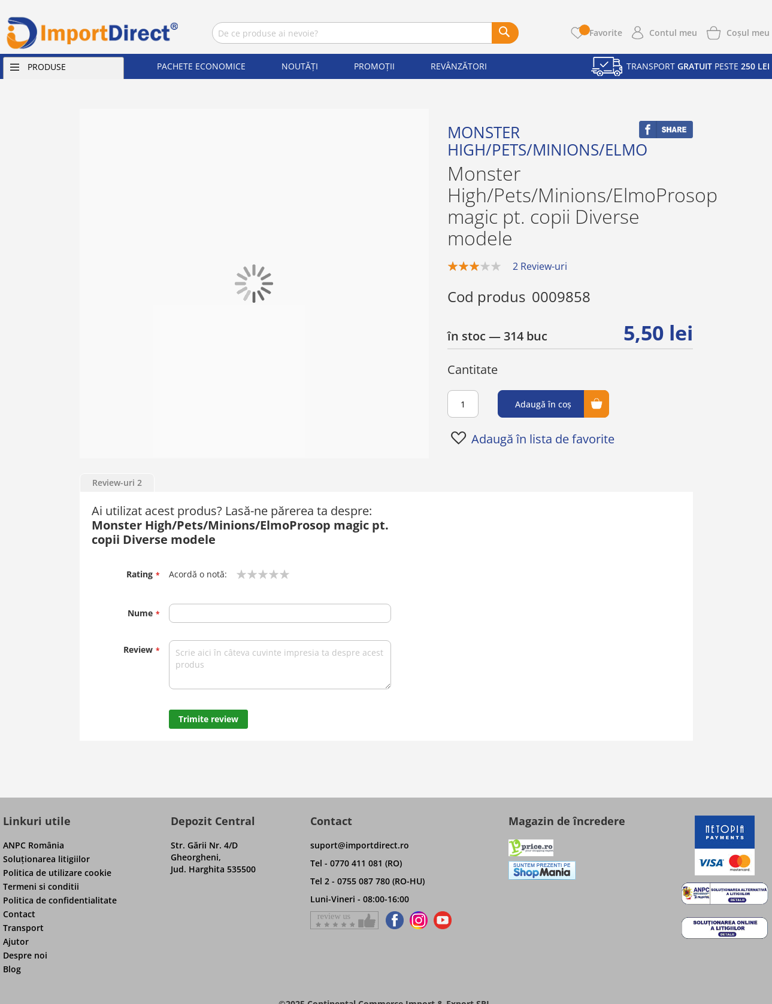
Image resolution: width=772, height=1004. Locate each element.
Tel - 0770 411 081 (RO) (356, 863)
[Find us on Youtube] (443, 920)
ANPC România (33, 845)
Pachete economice (201, 66)
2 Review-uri (540, 266)
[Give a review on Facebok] (344, 920)
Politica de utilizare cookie (57, 872)
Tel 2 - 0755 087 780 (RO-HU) (367, 881)
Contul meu (673, 32)
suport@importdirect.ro (359, 845)
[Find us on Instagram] (419, 920)
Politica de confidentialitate (60, 900)
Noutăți (299, 66)
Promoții (374, 66)
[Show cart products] (748, 32)
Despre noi (25, 955)
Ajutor (16, 941)
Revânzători (459, 66)
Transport (23, 927)
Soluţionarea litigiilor (46, 859)
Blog (12, 969)
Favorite (600, 32)
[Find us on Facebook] (393, 920)
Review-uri (117, 482)
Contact (19, 914)
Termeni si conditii (41, 886)
